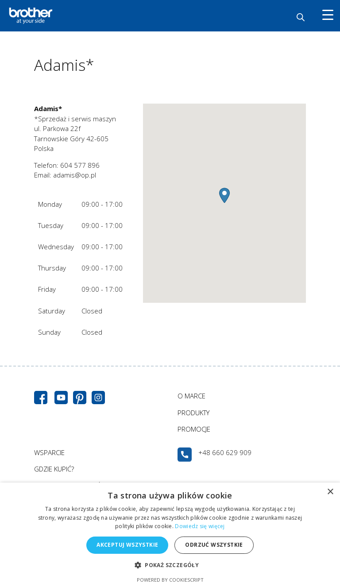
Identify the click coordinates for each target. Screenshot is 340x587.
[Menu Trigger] (328, 14)
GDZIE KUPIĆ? (54, 468)
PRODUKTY (193, 412)
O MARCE (191, 395)
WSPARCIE (49, 452)
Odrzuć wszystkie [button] (214, 544)
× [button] (330, 492)
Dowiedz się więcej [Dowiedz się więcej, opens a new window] (199, 526)
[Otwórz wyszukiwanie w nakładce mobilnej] (300, 17)
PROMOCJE (194, 429)
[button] (224, 195)
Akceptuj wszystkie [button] (127, 544)
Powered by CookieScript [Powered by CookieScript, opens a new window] (170, 579)
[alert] (170, 535)
